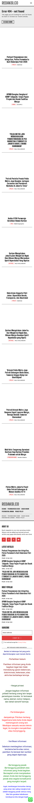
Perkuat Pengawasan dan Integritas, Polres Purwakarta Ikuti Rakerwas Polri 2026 (17, 59)
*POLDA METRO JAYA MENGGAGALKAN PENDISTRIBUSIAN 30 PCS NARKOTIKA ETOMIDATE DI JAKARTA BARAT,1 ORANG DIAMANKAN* (17, 140)
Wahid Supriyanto (19, 223)
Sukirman (19, 64)
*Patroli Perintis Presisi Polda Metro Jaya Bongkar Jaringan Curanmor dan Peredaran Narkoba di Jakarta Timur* (17, 182)
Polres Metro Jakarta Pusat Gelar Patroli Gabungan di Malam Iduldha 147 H (17, 489)
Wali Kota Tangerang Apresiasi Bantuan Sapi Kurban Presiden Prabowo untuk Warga (17, 452)
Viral (13, 104)
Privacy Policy (22, 642)
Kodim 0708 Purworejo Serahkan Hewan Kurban (17, 219)
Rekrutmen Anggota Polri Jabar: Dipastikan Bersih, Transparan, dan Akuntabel (17, 295)
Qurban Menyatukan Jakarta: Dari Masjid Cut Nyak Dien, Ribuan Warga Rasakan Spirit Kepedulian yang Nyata (17, 334)
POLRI (14, 64)
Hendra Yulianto (22, 457)
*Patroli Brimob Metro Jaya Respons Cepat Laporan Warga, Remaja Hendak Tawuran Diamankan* (17, 413)
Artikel (11, 263)
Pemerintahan (12, 457)
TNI (12, 223)
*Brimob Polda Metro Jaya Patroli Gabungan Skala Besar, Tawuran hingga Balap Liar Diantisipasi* (17, 374)
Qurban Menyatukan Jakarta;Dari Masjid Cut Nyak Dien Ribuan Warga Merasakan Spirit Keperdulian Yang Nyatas (17, 257)
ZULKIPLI (19, 104)
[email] (17, 632)
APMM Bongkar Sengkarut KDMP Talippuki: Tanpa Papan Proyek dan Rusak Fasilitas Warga (17, 98)
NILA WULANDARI (19, 149)
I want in (17, 638)
